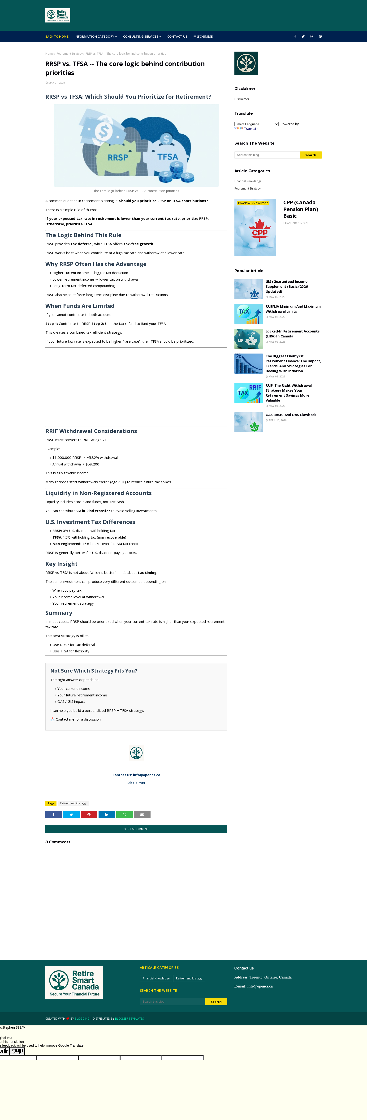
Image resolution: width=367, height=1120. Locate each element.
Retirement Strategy (69, 54)
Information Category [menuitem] (94, 36)
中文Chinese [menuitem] (203, 36)
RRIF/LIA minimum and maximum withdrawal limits (293, 309)
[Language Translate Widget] (256, 124)
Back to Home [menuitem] (57, 36)
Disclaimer (241, 99)
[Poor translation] (17, 1051)
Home (49, 54)
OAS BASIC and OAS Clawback (291, 414)
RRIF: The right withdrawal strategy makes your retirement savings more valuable (289, 393)
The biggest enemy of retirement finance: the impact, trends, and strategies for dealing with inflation (293, 363)
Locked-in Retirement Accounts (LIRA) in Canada (293, 333)
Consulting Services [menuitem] (140, 36)
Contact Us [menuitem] (177, 36)
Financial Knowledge (248, 181)
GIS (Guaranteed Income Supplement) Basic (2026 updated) (287, 286)
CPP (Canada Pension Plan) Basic (300, 209)
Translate (246, 128)
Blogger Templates (129, 1019)
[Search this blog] (267, 155)
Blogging (82, 1019)
